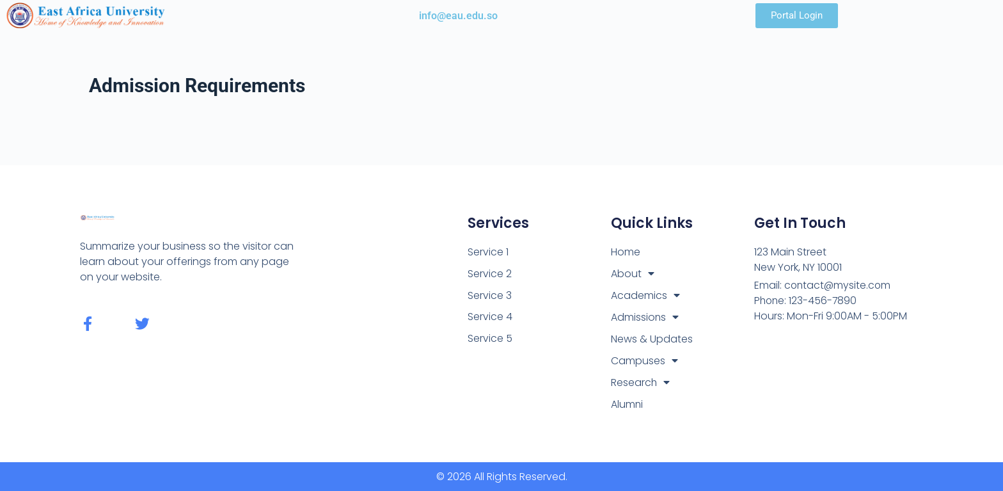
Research (640, 382)
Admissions (645, 317)
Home (625, 252)
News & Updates (652, 339)
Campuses (644, 361)
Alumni (627, 404)
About (632, 274)
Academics (645, 295)
